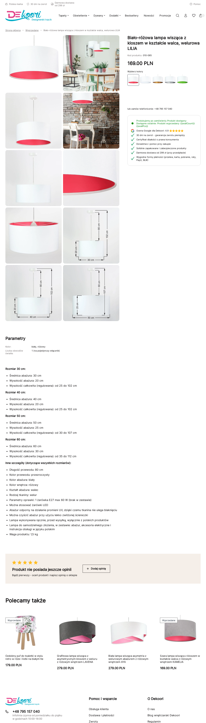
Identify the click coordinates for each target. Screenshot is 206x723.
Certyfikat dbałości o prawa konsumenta (157, 139)
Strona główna (13, 30)
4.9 (160, 130)
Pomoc (195, 4)
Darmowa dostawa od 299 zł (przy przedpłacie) (161, 152)
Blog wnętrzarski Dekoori (164, 715)
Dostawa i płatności (101, 715)
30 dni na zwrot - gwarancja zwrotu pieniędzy (160, 135)
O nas (151, 709)
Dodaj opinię (96, 568)
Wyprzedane (32, 30)
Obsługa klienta (99, 709)
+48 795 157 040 (163, 108)
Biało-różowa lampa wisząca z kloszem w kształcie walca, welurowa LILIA (81, 30)
